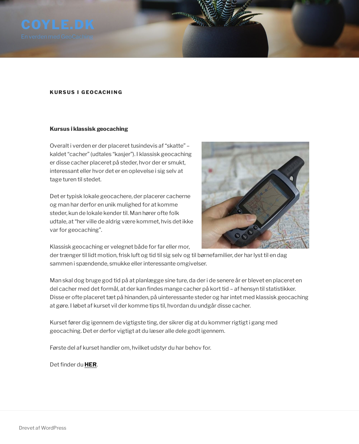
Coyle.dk (58, 24)
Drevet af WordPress (42, 428)
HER (90, 364)
